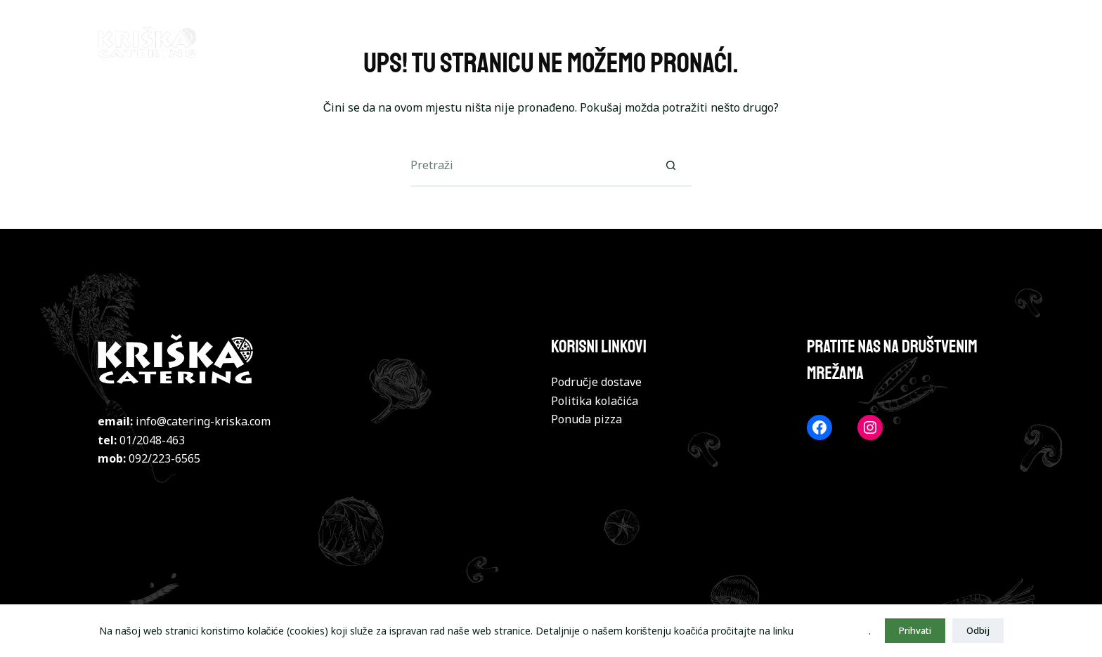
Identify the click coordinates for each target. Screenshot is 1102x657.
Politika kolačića (594, 401)
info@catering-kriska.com (203, 421)
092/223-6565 (164, 458)
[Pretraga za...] (529, 166)
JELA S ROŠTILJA (697, 42)
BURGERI (594, 42)
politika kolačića (832, 630)
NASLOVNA (442, 42)
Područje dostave (596, 382)
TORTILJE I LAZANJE (833, 42)
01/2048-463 (152, 440)
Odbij (978, 630)
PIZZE (522, 42)
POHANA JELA (962, 42)
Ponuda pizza (586, 419)
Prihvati (915, 630)
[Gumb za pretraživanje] (670, 166)
